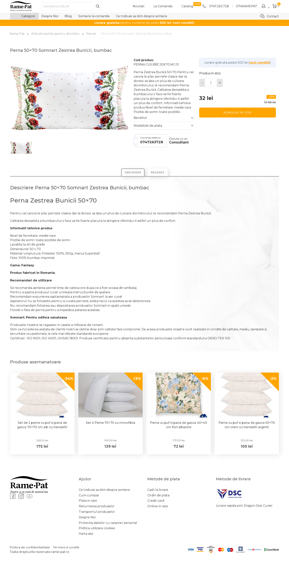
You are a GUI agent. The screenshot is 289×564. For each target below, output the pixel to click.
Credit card (155, 501)
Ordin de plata (158, 496)
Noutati (138, 6)
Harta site (86, 534)
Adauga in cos (237, 112)
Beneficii (140, 118)
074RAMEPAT (246, 6)
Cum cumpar (89, 496)
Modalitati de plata (148, 125)
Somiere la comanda (93, 16)
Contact (269, 16)
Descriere (131, 172)
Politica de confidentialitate (30, 548)
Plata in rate (88, 501)
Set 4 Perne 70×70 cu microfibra (110, 423)
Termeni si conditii (68, 548)
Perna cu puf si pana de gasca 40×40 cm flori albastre (178, 425)
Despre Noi (49, 16)
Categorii (24, 16)
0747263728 (151, 142)
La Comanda (162, 6)
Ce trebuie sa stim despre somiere (141, 16)
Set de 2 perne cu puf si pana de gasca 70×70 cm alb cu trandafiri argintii (42, 427)
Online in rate (157, 507)
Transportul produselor (97, 512)
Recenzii (159, 172)
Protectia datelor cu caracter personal (108, 523)
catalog (187, 6)
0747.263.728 (215, 6)
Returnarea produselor (97, 507)
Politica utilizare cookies (97, 529)
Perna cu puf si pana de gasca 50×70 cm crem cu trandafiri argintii (246, 425)
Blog (68, 16)
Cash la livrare (157, 490)
